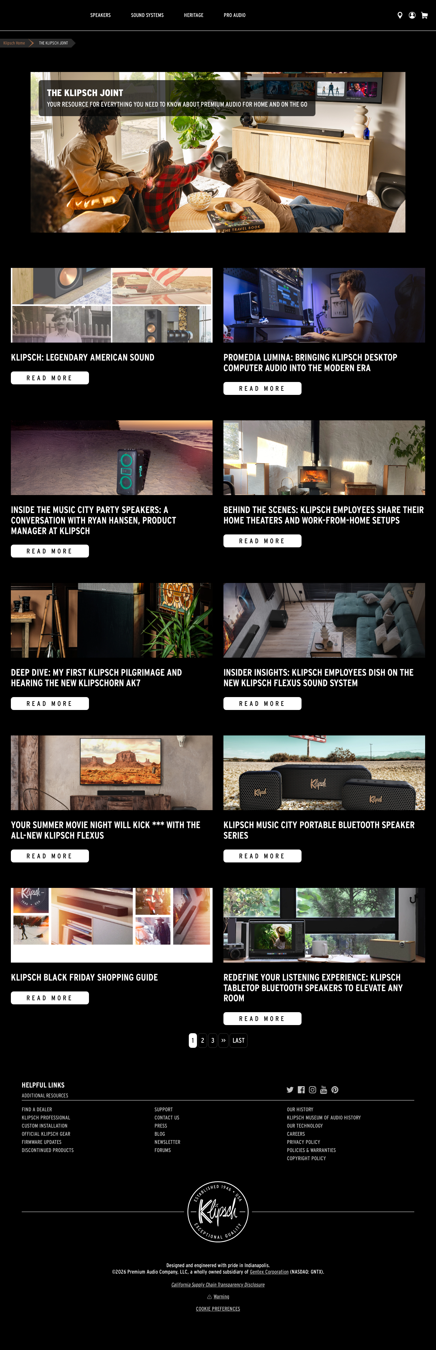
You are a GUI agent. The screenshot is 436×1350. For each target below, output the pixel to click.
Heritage (193, 15)
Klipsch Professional (46, 1117)
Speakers (100, 15)
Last (238, 1040)
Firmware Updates (41, 1142)
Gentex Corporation (269, 1272)
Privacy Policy (303, 1142)
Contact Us (167, 1117)
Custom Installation (45, 1126)
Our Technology (305, 1126)
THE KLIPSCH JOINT (53, 42)
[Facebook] (301, 1090)
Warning (218, 1296)
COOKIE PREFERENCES (218, 1309)
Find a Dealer (37, 1109)
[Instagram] (312, 1090)
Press (161, 1126)
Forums (163, 1150)
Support (164, 1109)
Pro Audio (235, 15)
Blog (160, 1134)
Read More (49, 378)
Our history (300, 1109)
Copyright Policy (306, 1158)
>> (223, 1040)
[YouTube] (323, 1090)
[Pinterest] (335, 1090)
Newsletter (167, 1142)
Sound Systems (147, 15)
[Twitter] (290, 1090)
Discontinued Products (48, 1150)
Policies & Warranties (311, 1150)
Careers (296, 1134)
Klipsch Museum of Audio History (324, 1117)
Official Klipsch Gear (46, 1134)
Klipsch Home (14, 42)
